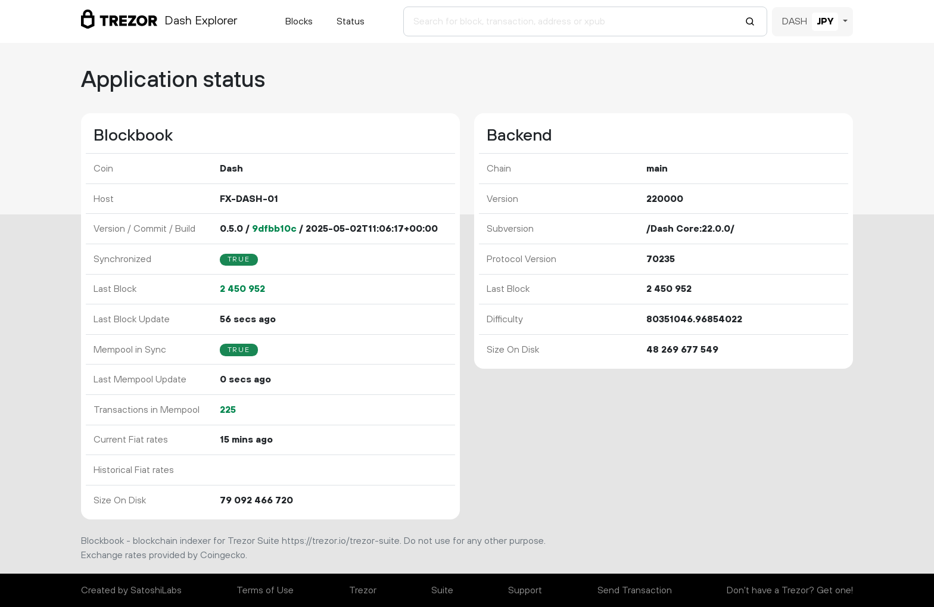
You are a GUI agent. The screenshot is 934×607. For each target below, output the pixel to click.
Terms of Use (265, 590)
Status (351, 21)
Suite (442, 590)
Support (525, 590)
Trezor (362, 590)
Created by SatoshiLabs (131, 590)
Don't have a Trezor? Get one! (790, 590)
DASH (794, 21)
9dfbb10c (274, 229)
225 (228, 410)
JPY (825, 21)
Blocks (299, 21)
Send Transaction (634, 590)
